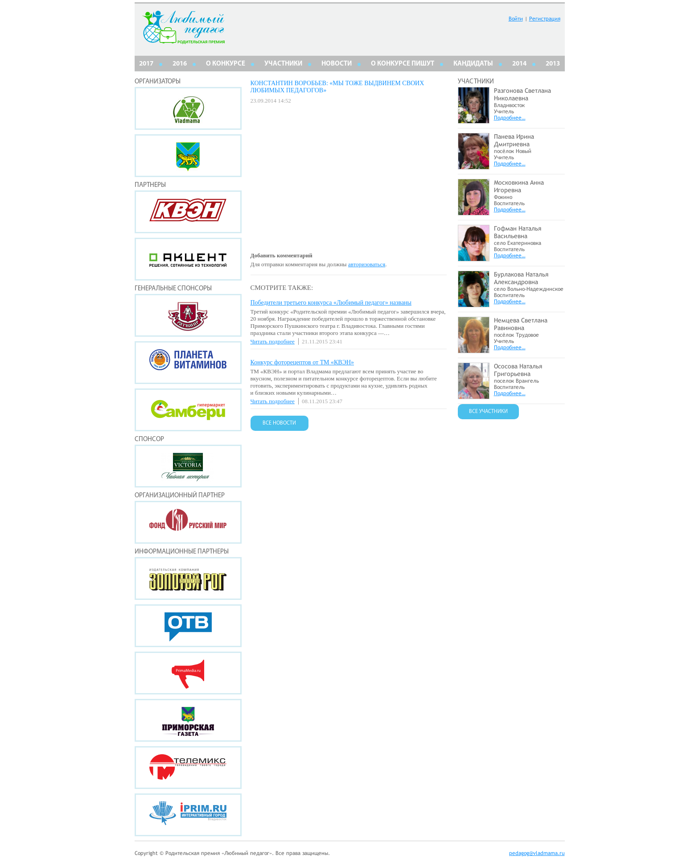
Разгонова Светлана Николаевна (522, 94)
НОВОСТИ (336, 64)
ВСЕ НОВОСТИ (279, 423)
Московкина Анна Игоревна (519, 186)
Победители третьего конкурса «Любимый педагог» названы (331, 302)
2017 (146, 64)
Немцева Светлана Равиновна (520, 324)
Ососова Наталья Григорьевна (518, 370)
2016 (180, 64)
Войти (516, 19)
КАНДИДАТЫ (473, 64)
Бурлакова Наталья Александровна (521, 278)
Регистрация (544, 19)
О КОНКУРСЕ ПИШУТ (402, 64)
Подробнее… (510, 118)
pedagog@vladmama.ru (537, 853)
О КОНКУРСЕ (225, 64)
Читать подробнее (273, 341)
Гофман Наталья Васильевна (517, 232)
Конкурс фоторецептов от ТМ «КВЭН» (302, 362)
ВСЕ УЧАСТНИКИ (488, 411)
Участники (283, 64)
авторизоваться (366, 264)
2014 (519, 64)
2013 (553, 64)
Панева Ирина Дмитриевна (514, 140)
